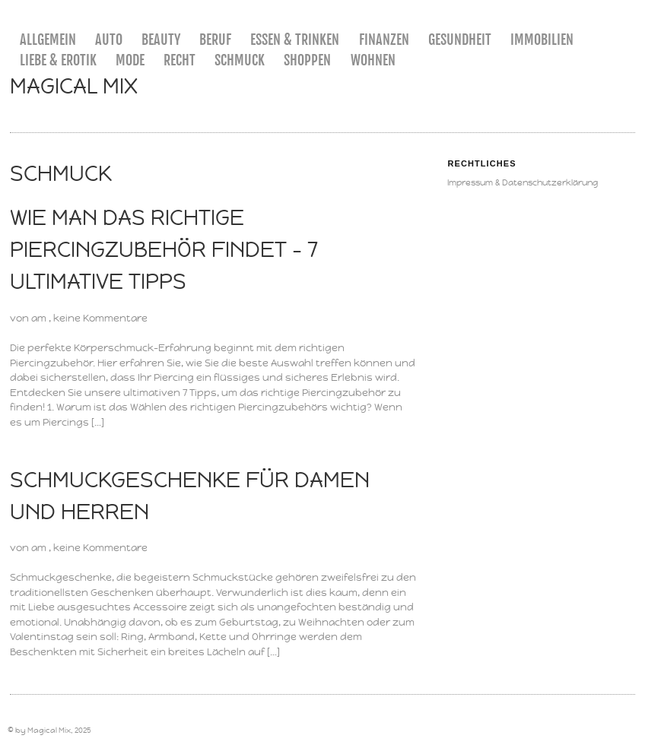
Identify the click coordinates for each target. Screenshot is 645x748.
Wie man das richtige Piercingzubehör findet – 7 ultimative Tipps (164, 249)
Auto (108, 39)
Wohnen (373, 60)
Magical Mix (74, 86)
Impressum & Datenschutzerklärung (522, 182)
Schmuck (239, 60)
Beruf (215, 39)
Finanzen (384, 39)
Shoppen (307, 60)
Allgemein (48, 39)
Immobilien (542, 39)
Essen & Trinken (294, 39)
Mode (130, 60)
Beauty (160, 39)
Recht (179, 60)
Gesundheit (459, 39)
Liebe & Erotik (58, 60)
